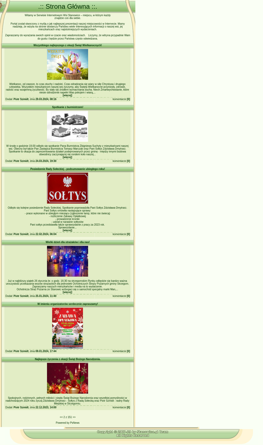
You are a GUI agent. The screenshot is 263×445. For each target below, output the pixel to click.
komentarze (119, 99)
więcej (67, 95)
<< (61, 417)
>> (74, 417)
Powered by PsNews (67, 422)
